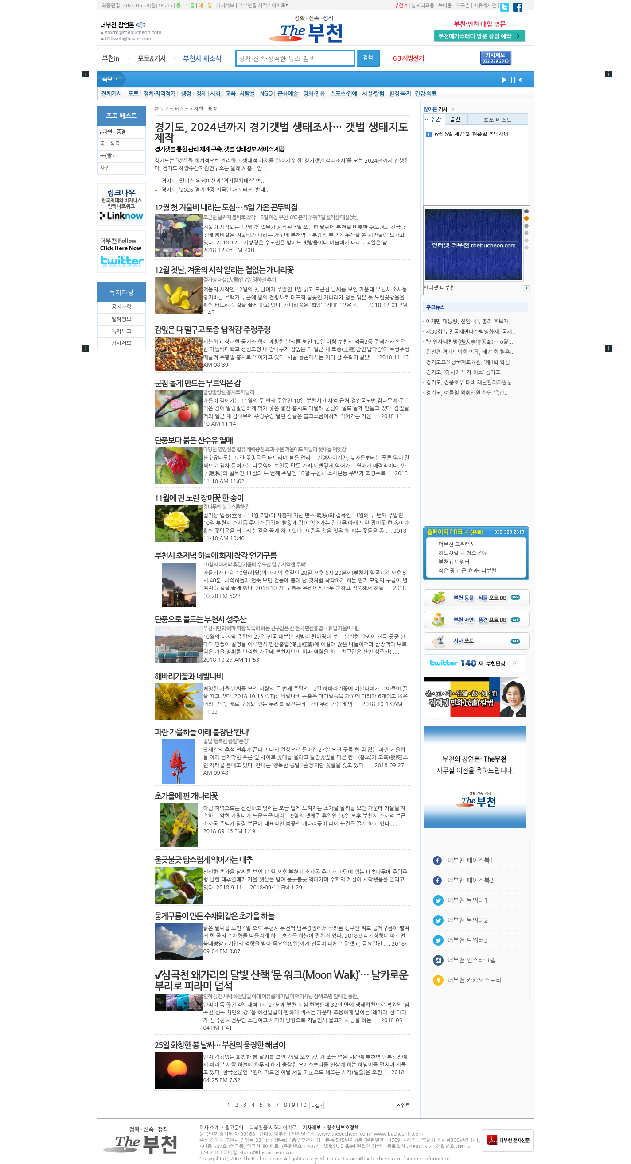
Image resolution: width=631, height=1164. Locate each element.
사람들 (247, 94)
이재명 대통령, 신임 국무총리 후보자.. (469, 321)
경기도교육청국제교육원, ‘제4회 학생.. (469, 362)
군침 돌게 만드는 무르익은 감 (198, 384)
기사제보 (225, 5)
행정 (186, 94)
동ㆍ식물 (185, 5)
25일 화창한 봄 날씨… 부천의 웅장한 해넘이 (220, 1045)
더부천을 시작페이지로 (263, 5)
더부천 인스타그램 (472, 960)
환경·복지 (400, 94)
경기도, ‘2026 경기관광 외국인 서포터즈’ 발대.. (215, 190)
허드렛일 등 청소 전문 (463, 553)
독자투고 (121, 331)
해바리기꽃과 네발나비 (189, 677)
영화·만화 (314, 94)
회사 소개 (209, 1127)
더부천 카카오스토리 (475, 980)
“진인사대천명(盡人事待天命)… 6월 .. (469, 342)
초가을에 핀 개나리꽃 (186, 796)
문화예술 (287, 94)
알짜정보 (121, 319)
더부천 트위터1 (468, 900)
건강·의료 (425, 94)
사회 (215, 94)
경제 (201, 94)
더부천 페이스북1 (471, 860)
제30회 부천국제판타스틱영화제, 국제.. (470, 331)
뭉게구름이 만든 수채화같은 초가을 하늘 (214, 916)
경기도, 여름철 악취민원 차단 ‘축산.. (467, 393)
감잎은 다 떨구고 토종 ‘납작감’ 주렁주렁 (212, 330)
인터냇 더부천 (439, 288)
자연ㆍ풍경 (114, 132)
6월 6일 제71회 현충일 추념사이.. (469, 134)
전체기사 (111, 94)
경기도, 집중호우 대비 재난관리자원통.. (470, 382)
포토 (133, 94)
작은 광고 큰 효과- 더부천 (468, 571)
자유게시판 (485, 5)
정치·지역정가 (160, 94)
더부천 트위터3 (456, 544)
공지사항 (121, 307)
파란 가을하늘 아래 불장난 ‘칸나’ (202, 733)
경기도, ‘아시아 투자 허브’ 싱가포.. (464, 372)
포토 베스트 (497, 119)
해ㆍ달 (205, 5)
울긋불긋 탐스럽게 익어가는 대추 (204, 860)
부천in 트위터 (454, 562)
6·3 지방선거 (408, 58)
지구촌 (463, 5)
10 (303, 1105)
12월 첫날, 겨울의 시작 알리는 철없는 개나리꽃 (224, 270)
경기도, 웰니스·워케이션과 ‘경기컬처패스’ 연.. (212, 181)
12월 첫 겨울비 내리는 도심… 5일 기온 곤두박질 (226, 208)
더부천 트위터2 (468, 920)
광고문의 (234, 1127)
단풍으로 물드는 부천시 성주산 (200, 620)
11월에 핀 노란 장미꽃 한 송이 (199, 498)
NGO (266, 94)
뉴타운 (445, 5)
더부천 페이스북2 (471, 880)
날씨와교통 (422, 5)
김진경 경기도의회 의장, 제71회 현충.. (469, 352)
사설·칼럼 (373, 94)
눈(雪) (107, 156)
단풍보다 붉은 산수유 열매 (194, 441)
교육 (231, 94)
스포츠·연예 (343, 94)
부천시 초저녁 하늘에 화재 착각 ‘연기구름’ (216, 556)
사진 (105, 168)
